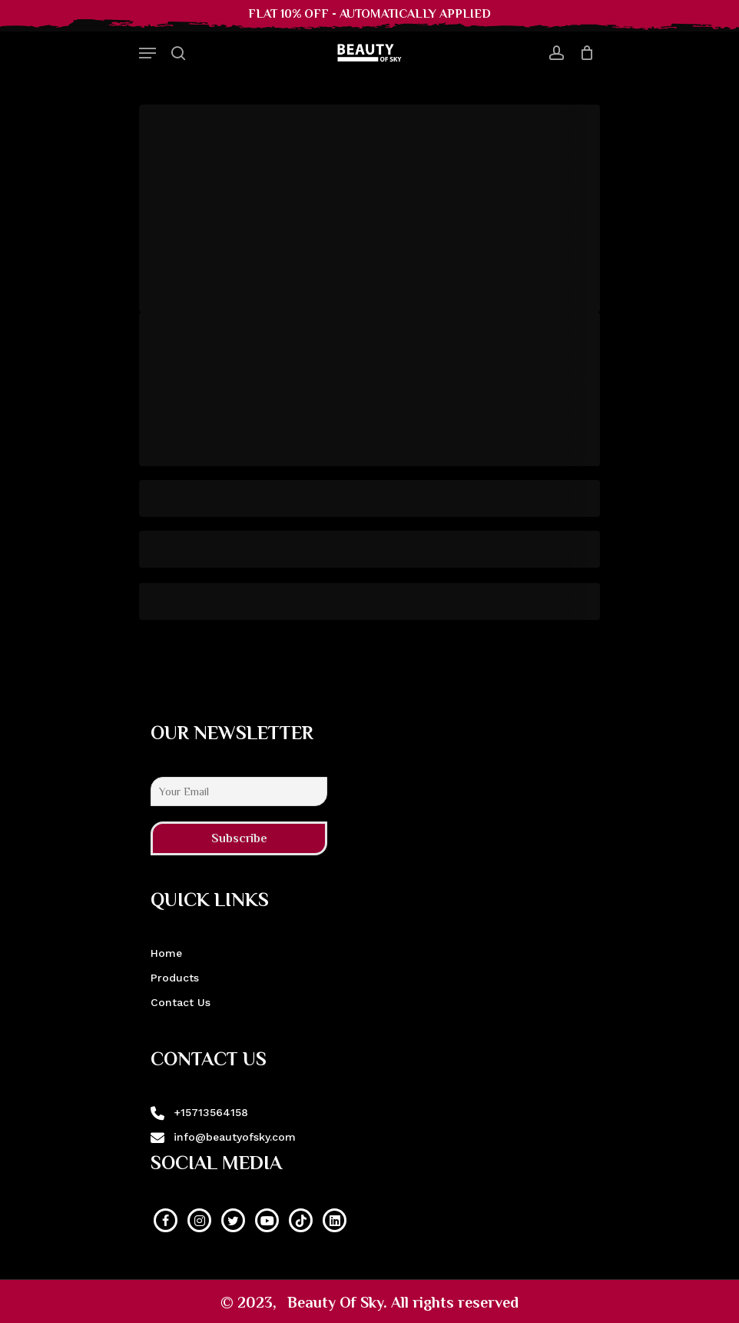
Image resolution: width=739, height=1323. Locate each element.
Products (175, 977)
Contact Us (180, 1002)
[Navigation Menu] (147, 53)
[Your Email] (239, 791)
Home (166, 953)
